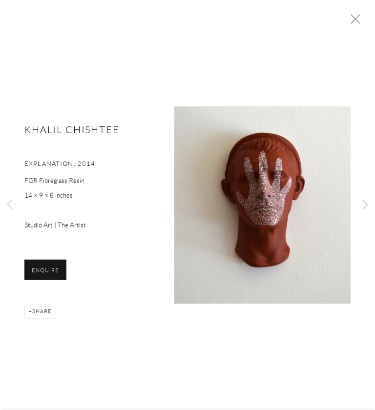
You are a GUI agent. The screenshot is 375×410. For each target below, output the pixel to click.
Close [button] (353, 22)
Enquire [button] (45, 271)
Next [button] (365, 205)
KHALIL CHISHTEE (72, 130)
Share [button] (42, 312)
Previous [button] (10, 205)
